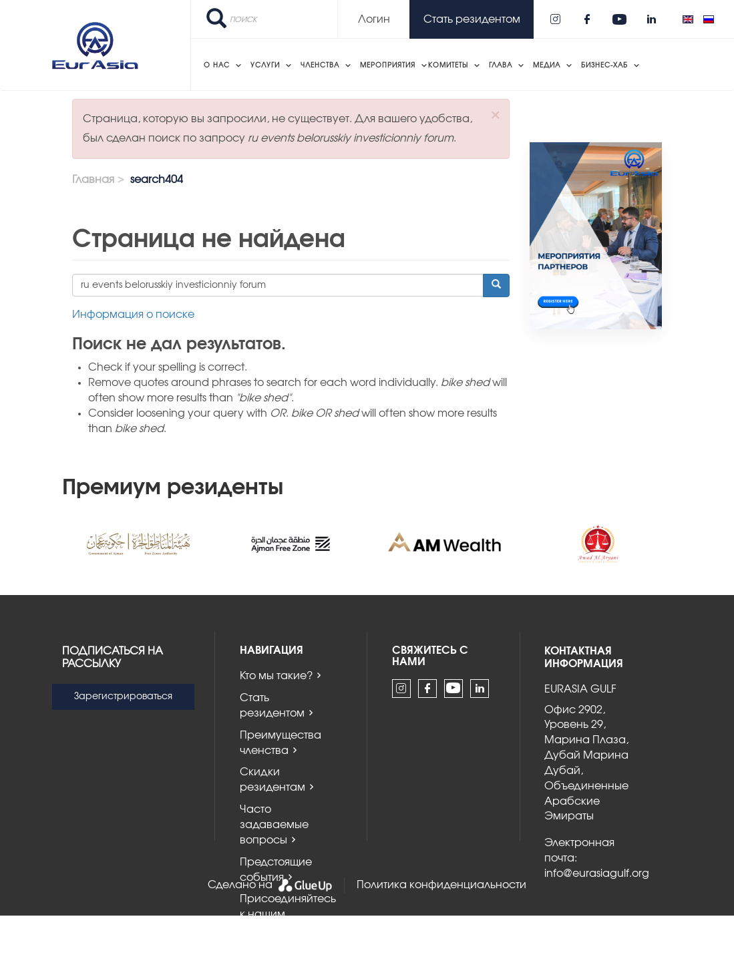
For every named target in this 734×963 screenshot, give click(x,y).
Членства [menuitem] (320, 65)
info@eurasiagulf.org (596, 873)
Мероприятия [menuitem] (387, 65)
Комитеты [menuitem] (448, 65)
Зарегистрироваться (123, 696)
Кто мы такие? (276, 675)
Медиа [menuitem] (546, 65)
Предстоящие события (276, 870)
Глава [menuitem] (500, 65)
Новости (262, 951)
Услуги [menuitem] (265, 65)
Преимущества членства (280, 743)
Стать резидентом (272, 706)
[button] (495, 115)
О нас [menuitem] (217, 65)
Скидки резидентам (272, 780)
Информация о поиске (133, 314)
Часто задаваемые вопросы (274, 824)
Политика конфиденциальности (441, 885)
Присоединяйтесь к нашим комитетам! (288, 914)
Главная (93, 179)
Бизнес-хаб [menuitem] (604, 65)
